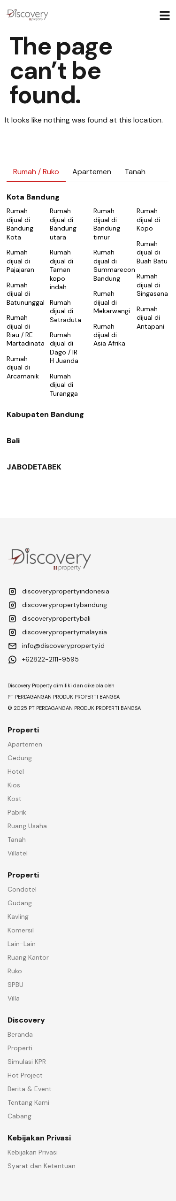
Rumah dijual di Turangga (64, 385)
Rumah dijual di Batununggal (26, 294)
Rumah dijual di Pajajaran (20, 261)
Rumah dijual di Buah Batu (152, 252)
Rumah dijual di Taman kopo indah (61, 269)
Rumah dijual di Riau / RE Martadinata (26, 330)
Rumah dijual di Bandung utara (63, 224)
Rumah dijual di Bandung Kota (20, 224)
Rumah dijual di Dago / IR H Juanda (64, 348)
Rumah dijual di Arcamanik (23, 367)
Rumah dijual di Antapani (150, 318)
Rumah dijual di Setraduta (65, 311)
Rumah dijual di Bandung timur (106, 224)
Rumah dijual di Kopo (148, 219)
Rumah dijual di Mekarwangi (111, 302)
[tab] (36, 172)
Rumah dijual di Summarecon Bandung (114, 265)
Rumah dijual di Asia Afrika (109, 335)
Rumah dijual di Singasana (152, 285)
